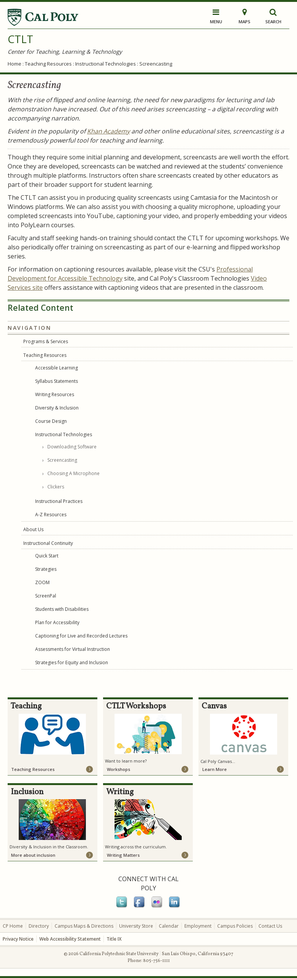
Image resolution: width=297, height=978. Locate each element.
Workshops (118, 769)
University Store (136, 926)
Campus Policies (235, 926)
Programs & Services (45, 341)
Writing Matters (123, 855)
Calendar (169, 926)
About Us (33, 529)
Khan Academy (108, 131)
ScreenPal (45, 596)
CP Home (13, 926)
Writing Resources (54, 394)
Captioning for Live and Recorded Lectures (81, 636)
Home (14, 63)
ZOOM (42, 582)
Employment (197, 926)
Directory (39, 926)
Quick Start (46, 555)
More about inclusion (33, 855)
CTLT (20, 39)
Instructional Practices (58, 501)
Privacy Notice (18, 939)
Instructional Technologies (105, 63)
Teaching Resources (48, 63)
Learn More (214, 769)
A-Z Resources (50, 514)
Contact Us (270, 926)
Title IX (114, 939)
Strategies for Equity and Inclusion (71, 662)
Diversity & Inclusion (57, 408)
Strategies (45, 569)
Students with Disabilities (62, 609)
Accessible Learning (56, 368)
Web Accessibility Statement (70, 939)
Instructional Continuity (48, 543)
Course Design (51, 421)
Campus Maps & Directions (84, 926)
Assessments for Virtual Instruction (72, 649)
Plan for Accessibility (57, 622)
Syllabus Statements (56, 381)
